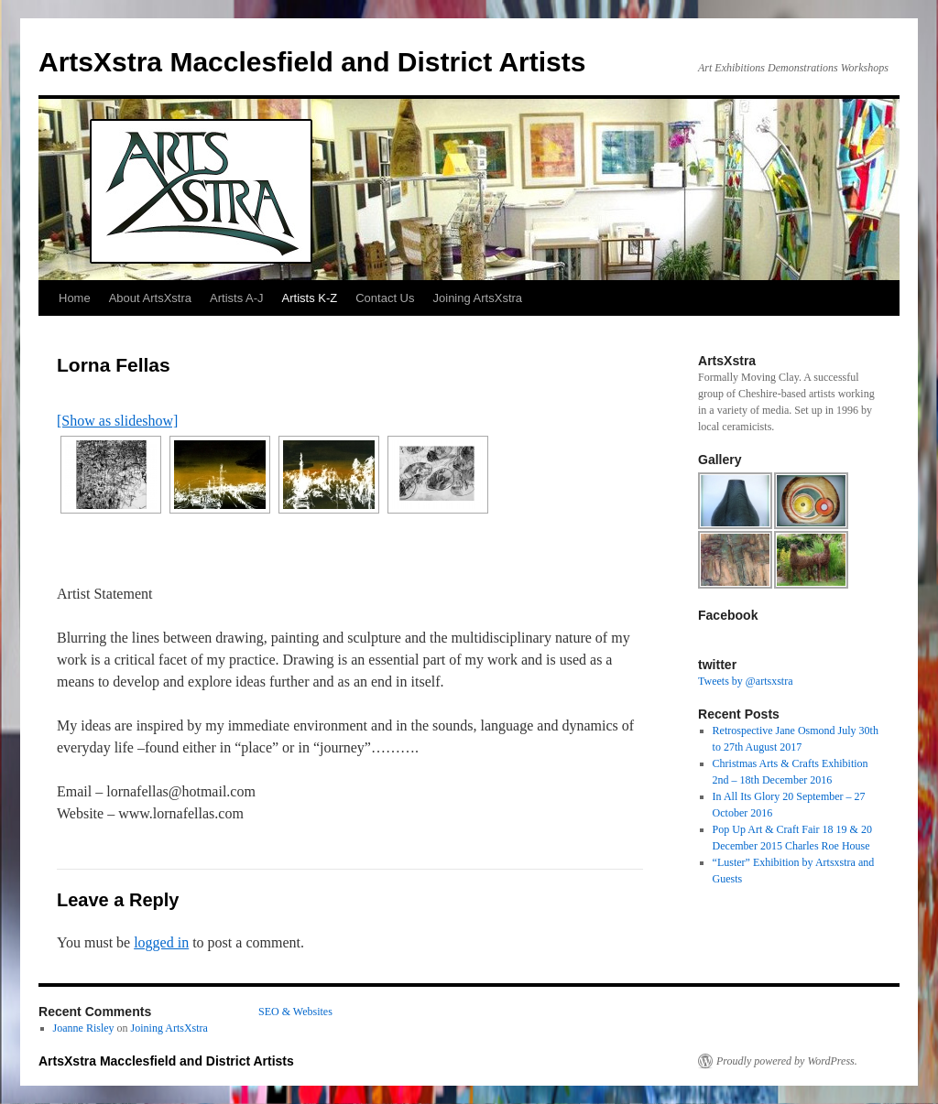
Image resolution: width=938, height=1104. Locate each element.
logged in (161, 942)
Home (75, 298)
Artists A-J (237, 298)
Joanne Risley (84, 1028)
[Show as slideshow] (117, 420)
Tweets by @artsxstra (745, 681)
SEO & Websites (295, 1011)
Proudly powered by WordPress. (786, 1061)
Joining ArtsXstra (478, 298)
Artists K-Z (310, 298)
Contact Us (384, 298)
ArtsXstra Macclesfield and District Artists (311, 62)
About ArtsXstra (150, 298)
